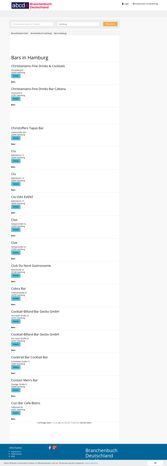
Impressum (16, 451)
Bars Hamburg (60, 33)
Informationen (91, 463)
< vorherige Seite (43, 422)
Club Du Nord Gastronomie (31, 265)
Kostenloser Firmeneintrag (145, 3)
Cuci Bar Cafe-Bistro (25, 403)
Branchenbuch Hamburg (41, 33)
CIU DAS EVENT (22, 197)
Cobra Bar (18, 288)
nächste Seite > (86, 422)
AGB (13, 456)
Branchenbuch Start (19, 33)
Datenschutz (16, 454)
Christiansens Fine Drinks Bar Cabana (38, 89)
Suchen (110, 24)
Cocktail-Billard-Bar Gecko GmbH (35, 311)
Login (125, 3)
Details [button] (16, 76)
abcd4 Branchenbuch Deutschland (31, 5)
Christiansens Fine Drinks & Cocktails (38, 66)
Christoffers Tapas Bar (27, 128)
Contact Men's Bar (24, 380)
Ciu (13, 151)
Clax (14, 220)
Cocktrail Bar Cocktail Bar (29, 357)
